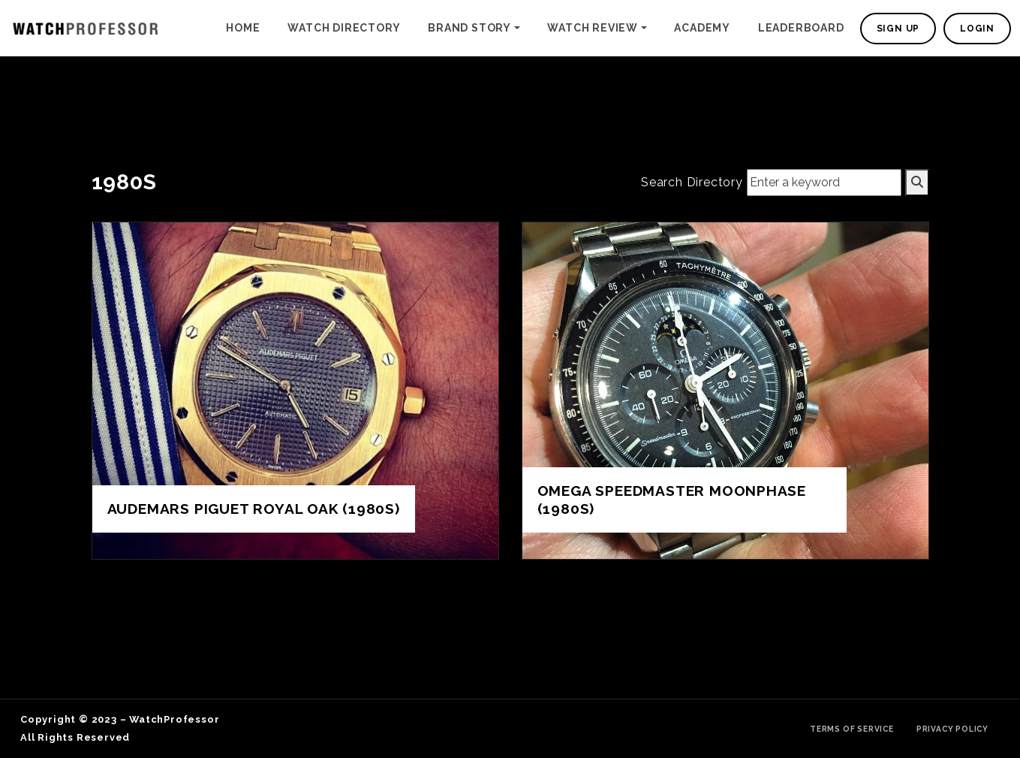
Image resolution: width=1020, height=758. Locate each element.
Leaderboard (801, 28)
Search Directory (692, 182)
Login (977, 28)
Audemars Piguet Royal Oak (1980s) (253, 508)
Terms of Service (852, 728)
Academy (702, 28)
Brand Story (469, 28)
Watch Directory (343, 28)
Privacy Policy (952, 728)
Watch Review (592, 28)
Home (243, 28)
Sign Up (898, 28)
